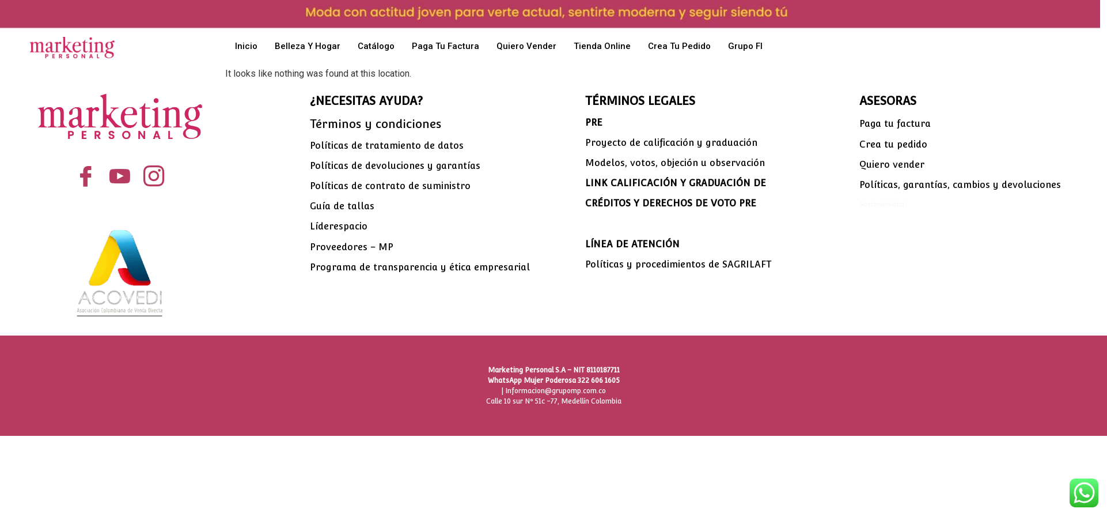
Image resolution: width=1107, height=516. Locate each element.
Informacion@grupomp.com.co (555, 391)
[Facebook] (86, 177)
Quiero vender (526, 46)
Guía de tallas (342, 206)
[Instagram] (154, 177)
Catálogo (376, 46)
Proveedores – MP (351, 247)
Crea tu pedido (679, 46)
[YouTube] (120, 177)
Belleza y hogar (307, 46)
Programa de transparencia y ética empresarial (420, 267)
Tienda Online (602, 46)
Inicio (246, 46)
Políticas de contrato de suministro (390, 185)
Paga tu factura (445, 46)
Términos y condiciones (375, 124)
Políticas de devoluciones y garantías (395, 165)
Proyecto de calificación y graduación (671, 142)
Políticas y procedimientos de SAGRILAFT (678, 264)
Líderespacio (338, 226)
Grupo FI (745, 46)
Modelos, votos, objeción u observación (675, 162)
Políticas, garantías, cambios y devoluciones (960, 184)
